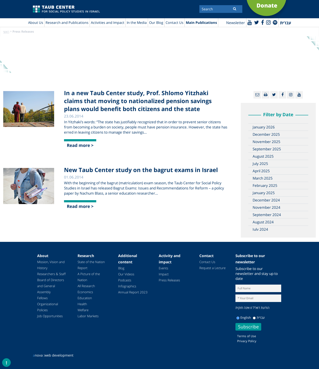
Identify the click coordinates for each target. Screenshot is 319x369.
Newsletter (235, 22)
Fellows (42, 298)
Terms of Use (246, 336)
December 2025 (266, 134)
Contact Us (174, 22)
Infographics (127, 286)
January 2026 (264, 127)
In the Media (137, 22)
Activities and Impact (107, 22)
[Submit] (234, 8)
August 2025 (263, 156)
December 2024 (266, 200)
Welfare (83, 310)
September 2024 (267, 214)
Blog (121, 268)
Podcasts (124, 280)
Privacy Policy (246, 341)
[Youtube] (249, 22)
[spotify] (275, 22)
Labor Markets (88, 316)
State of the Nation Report (91, 265)
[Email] (257, 95)
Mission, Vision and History (51, 265)
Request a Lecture (212, 268)
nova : (38, 355)
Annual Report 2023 (133, 292)
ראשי (6, 32)
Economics (85, 292)
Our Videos (126, 274)
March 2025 (263, 178)
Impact (164, 274)
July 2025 (260, 163)
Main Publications (201, 22)
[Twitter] (256, 22)
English (244, 317)
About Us (35, 22)
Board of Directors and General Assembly (50, 286)
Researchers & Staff (51, 274)
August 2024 (263, 222)
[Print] (265, 95)
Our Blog (156, 22)
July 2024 (260, 229)
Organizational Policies (47, 307)
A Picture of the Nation (89, 277)
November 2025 (266, 141)
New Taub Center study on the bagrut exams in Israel (141, 170)
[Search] (220, 9)
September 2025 (267, 148)
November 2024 (266, 207)
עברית (259, 317)
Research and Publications (67, 22)
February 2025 (265, 185)
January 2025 (264, 192)
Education (85, 298)
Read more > (80, 145)
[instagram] (268, 22)
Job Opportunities (50, 316)
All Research (86, 286)
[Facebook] (262, 22)
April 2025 (261, 170)
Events (163, 268)
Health (82, 304)
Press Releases (169, 280)
